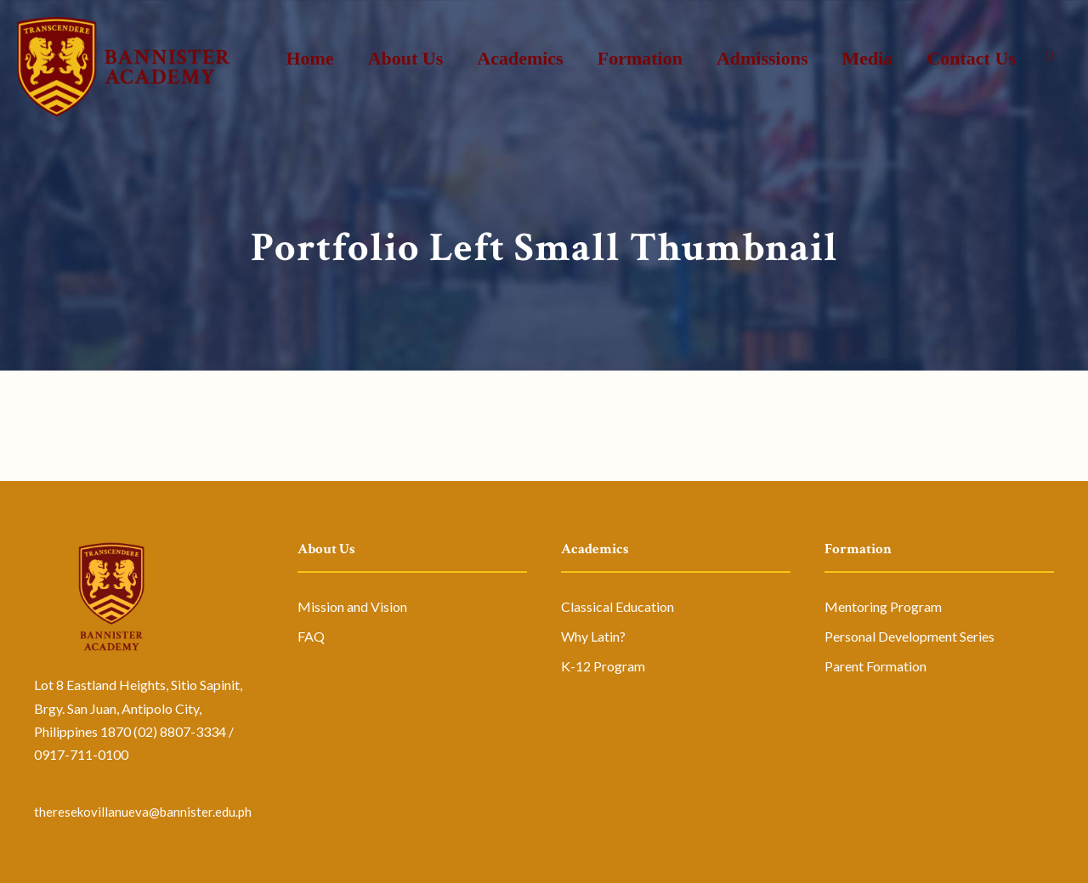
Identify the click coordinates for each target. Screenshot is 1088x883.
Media (867, 58)
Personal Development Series (909, 636)
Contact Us (971, 58)
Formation (640, 58)
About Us (406, 58)
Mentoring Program (883, 606)
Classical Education (617, 606)
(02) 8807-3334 (179, 731)
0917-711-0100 (81, 754)
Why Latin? (593, 636)
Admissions (762, 58)
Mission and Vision (352, 606)
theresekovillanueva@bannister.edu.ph (143, 811)
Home (309, 58)
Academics (520, 58)
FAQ (311, 636)
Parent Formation (875, 666)
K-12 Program (603, 666)
